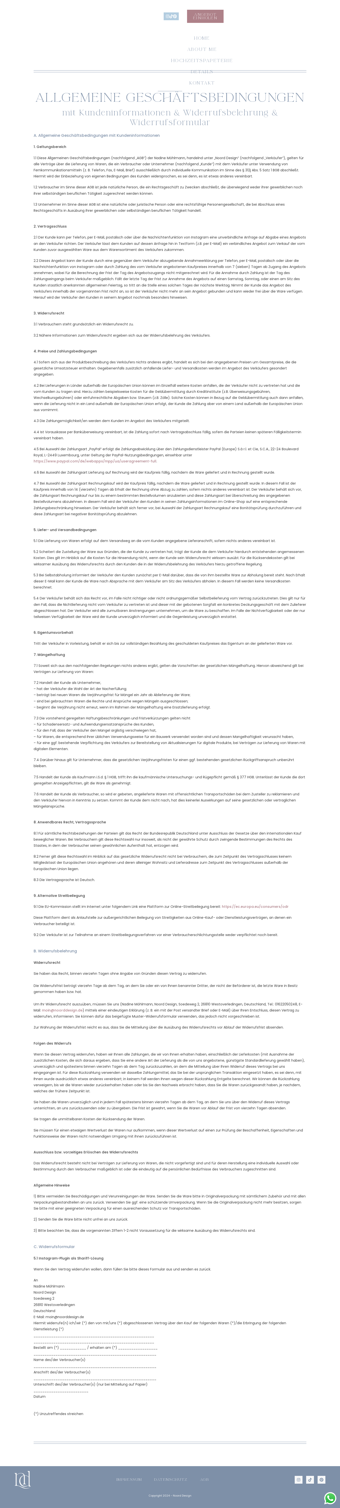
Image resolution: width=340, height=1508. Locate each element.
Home (66, 44)
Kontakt (269, 44)
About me (105, 44)
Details (227, 44)
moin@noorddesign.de (62, 1010)
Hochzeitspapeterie (168, 44)
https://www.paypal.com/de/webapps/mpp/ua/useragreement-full (95, 461)
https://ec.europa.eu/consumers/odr (255, 906)
